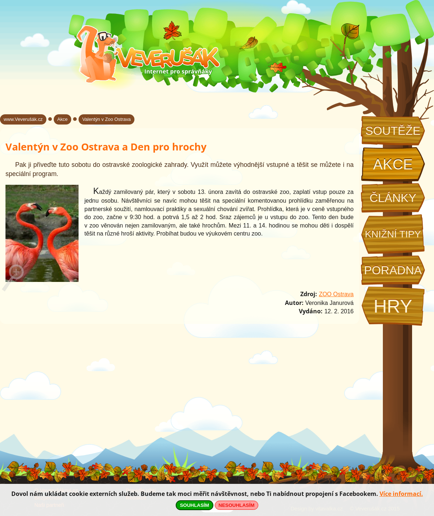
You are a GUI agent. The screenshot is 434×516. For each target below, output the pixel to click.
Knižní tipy (393, 234)
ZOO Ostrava (336, 294)
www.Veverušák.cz (23, 119)
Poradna (393, 270)
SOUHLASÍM (194, 505)
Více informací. (401, 494)
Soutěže (392, 130)
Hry (392, 306)
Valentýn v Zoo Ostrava (106, 119)
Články (392, 198)
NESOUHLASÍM (236, 505)
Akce (393, 164)
